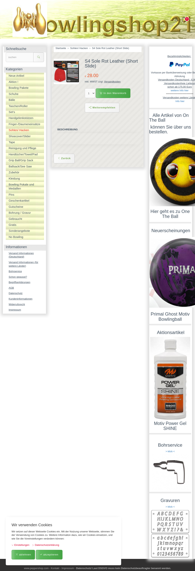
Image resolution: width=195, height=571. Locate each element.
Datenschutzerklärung (45, 545)
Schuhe (13, 94)
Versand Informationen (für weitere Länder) (23, 264)
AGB (11, 287)
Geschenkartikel (19, 200)
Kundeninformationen (20, 298)
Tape (12, 142)
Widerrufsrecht (17, 304)
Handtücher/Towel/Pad (23, 154)
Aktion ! (13, 81)
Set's (12, 112)
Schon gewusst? (18, 276)
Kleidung (14, 178)
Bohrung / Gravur (20, 212)
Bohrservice (15, 271)
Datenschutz (15, 293)
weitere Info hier (180, 90)
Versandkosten (112, 81)
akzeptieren (49, 554)
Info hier (179, 101)
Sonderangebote (19, 230)
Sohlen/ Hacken (19, 130)
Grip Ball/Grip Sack (21, 160)
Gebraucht (15, 218)
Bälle (12, 99)
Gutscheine (16, 206)
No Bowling (16, 237)
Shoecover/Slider (20, 136)
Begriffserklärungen (19, 282)
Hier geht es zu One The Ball (170, 214)
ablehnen (23, 554)
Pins (11, 194)
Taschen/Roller (18, 106)
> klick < (170, 451)
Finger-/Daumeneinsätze (24, 124)
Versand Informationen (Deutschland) (21, 255)
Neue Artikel (16, 75)
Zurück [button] (64, 158)
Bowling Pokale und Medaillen (21, 186)
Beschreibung (68, 129)
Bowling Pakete (18, 87)
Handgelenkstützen (21, 118)
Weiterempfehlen (102, 107)
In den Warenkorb (113, 93)
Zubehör (14, 172)
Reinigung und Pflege (22, 148)
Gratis (12, 224)
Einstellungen (20, 545)
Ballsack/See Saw (20, 166)
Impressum (15, 309)
